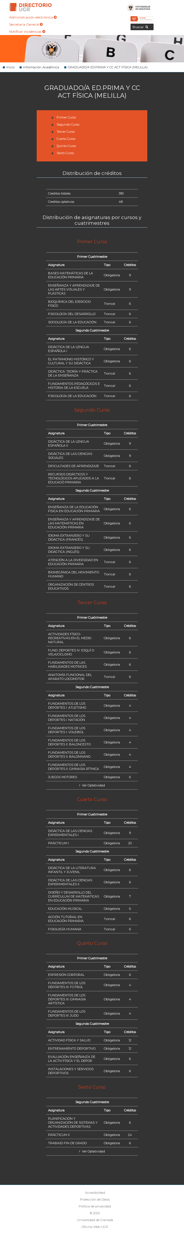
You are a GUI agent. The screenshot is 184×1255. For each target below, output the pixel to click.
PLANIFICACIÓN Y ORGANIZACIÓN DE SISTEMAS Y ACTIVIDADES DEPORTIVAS (73, 1123)
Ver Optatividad (93, 785)
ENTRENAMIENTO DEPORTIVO (72, 1048)
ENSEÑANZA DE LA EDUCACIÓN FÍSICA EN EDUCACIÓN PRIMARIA (74, 509)
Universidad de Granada (139, 7)
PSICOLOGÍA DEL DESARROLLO (72, 314)
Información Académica (41, 67)
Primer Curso (66, 117)
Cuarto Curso (66, 139)
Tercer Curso (66, 132)
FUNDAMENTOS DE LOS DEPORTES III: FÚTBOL (66, 985)
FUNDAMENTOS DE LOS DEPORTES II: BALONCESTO (69, 742)
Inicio (10, 67)
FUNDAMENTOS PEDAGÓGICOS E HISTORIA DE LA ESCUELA (74, 386)
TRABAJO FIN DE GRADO (67, 1143)
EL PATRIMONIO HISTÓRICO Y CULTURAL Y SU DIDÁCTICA (71, 361)
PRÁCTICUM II (59, 1135)
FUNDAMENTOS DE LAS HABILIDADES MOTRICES (67, 665)
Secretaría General (26, 24)
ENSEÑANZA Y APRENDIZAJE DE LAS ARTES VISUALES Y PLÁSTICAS (74, 289)
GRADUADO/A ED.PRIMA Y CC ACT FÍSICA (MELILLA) (108, 67)
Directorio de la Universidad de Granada (30, 7)
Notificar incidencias (27, 31)
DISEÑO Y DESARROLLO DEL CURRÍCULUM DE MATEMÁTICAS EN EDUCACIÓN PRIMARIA (73, 896)
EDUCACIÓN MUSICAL (65, 909)
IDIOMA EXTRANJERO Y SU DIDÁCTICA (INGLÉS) (69, 550)
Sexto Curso (65, 153)
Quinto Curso (66, 146)
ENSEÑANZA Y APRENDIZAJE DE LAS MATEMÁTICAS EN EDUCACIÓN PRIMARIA (74, 523)
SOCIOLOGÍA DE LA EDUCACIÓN (72, 322)
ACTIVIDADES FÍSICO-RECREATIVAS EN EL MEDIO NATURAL (69, 638)
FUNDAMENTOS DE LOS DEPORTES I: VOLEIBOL (66, 730)
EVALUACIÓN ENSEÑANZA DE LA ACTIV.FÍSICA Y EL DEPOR (71, 1059)
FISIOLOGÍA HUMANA (64, 929)
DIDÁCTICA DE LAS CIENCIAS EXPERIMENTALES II (70, 882)
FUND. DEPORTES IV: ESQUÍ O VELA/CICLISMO (71, 652)
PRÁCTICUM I (58, 843)
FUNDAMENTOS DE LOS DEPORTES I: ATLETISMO (67, 706)
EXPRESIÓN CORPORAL (66, 975)
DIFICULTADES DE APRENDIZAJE (73, 466)
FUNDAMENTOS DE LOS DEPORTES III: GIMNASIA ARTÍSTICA (67, 999)
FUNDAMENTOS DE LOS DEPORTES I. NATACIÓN (66, 718)
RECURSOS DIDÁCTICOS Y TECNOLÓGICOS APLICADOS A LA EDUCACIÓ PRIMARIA (73, 478)
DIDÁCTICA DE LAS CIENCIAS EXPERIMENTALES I (70, 833)
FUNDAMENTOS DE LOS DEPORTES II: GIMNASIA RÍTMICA (73, 767)
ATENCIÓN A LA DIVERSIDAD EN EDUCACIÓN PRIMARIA (73, 562)
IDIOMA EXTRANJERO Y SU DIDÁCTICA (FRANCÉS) (69, 537)
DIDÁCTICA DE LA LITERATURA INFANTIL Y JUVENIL (72, 870)
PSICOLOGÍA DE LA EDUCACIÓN (72, 396)
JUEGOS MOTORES (62, 777)
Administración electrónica (33, 17)
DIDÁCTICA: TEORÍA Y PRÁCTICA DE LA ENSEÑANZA (73, 373)
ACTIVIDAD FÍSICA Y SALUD (69, 1040)
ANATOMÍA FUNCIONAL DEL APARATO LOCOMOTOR (70, 677)
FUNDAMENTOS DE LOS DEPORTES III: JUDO (66, 1013)
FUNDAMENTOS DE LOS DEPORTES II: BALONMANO (69, 755)
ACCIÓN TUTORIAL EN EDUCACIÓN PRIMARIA (66, 919)
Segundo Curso (68, 124)
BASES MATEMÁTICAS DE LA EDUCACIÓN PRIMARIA (70, 275)
